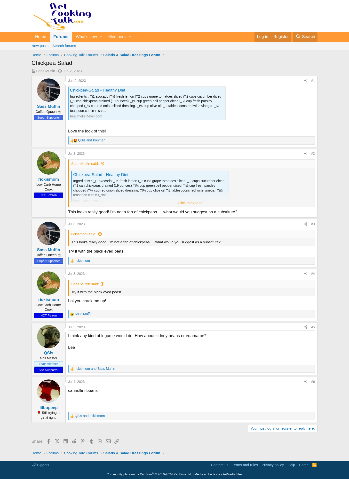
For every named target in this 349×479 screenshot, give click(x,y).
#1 (313, 81)
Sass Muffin (45, 71)
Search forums (64, 46)
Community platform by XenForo (149, 474)
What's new (86, 36)
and (91, 140)
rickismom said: (83, 234)
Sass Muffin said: (85, 164)
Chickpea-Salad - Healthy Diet (97, 90)
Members (117, 36)
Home (40, 36)
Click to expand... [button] (192, 203)
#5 (313, 327)
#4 (313, 274)
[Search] (305, 37)
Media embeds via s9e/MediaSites (218, 474)
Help (291, 465)
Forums (60, 36)
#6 (313, 382)
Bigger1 (41, 465)
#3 (313, 224)
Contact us (219, 465)
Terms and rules (245, 465)
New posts (40, 46)
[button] (101, 37)
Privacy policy (273, 465)
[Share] (305, 81)
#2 (313, 153)
